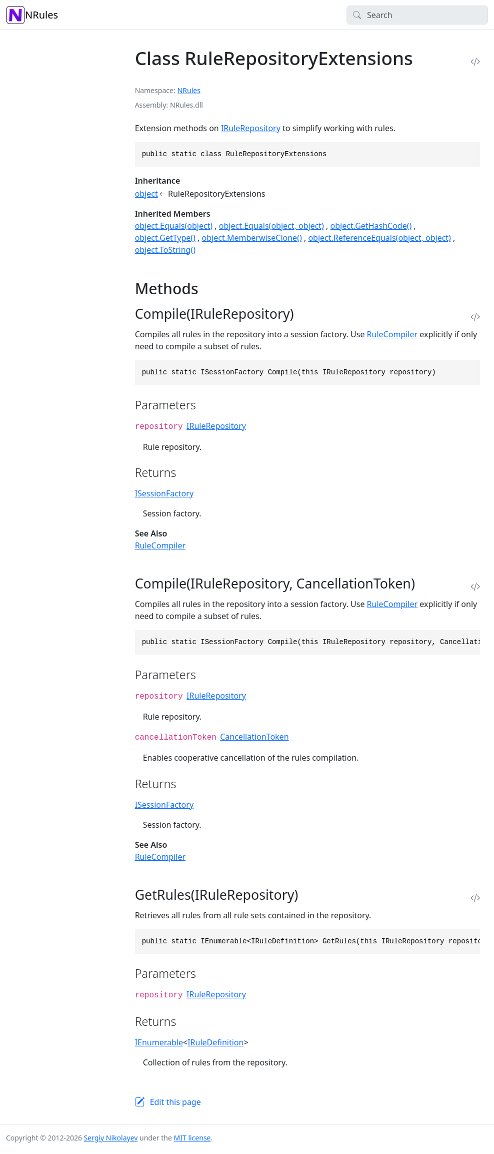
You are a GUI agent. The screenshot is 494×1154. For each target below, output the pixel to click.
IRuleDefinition (216, 1042)
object (146, 193)
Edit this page (175, 1101)
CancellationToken (254, 736)
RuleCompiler (392, 334)
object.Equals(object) (174, 225)
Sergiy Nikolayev (111, 1137)
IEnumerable (159, 1042)
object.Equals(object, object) (271, 225)
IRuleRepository (250, 128)
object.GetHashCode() (371, 225)
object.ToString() (165, 249)
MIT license (192, 1137)
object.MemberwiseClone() (252, 237)
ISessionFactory (164, 493)
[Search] (417, 15)
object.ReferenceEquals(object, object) (379, 237)
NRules (32, 15)
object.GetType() (165, 237)
